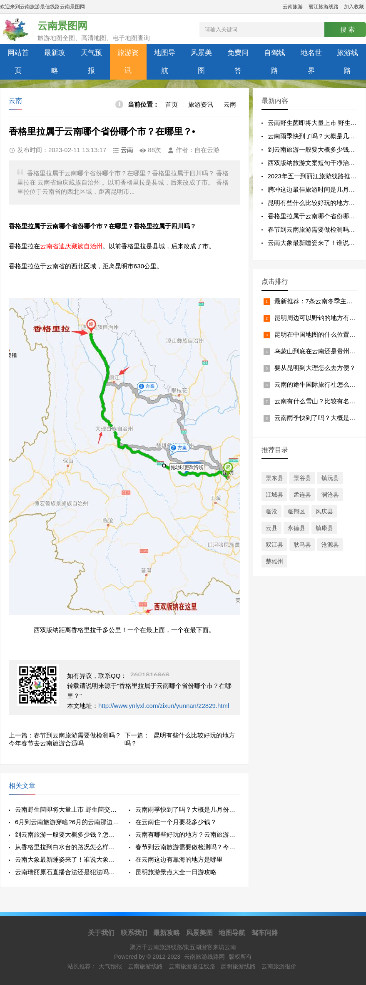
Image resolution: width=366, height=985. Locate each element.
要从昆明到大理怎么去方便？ (315, 367)
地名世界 (311, 62)
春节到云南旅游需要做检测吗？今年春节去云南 (187, 846)
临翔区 (296, 511)
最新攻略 (54, 62)
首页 (171, 104)
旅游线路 (347, 62)
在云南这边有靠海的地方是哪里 (179, 859)
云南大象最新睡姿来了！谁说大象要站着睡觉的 (67, 859)
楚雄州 (274, 561)
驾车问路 (264, 932)
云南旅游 (293, 7)
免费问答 (238, 62)
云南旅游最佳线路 (192, 966)
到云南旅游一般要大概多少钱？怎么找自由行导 (67, 834)
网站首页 (18, 62)
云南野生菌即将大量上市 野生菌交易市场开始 (67, 809)
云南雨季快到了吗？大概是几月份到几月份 (187, 809)
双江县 (274, 544)
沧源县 (330, 544)
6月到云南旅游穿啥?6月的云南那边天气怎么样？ (67, 821)
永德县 (296, 528)
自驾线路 (274, 62)
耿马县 (302, 544)
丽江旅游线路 (324, 7)
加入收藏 (354, 7)
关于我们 (101, 932)
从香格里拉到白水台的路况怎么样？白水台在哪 (67, 846)
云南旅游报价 (278, 966)
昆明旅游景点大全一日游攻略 (176, 871)
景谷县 (302, 478)
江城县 (274, 494)
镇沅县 (330, 478)
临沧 (271, 511)
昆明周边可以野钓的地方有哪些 (318, 317)
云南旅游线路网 (204, 956)
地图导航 (164, 62)
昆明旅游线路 (238, 966)
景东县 (274, 478)
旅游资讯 (128, 62)
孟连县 (302, 494)
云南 (230, 104)
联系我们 (134, 932)
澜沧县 (330, 494)
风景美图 (201, 62)
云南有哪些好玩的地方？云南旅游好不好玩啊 (187, 834)
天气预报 (91, 62)
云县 (271, 528)
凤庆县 (324, 511)
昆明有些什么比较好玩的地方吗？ (314, 202)
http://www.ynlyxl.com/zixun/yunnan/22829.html (163, 705)
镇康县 (324, 528)
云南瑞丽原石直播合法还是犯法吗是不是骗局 (67, 871)
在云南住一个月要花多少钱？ (176, 821)
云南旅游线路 (145, 966)
